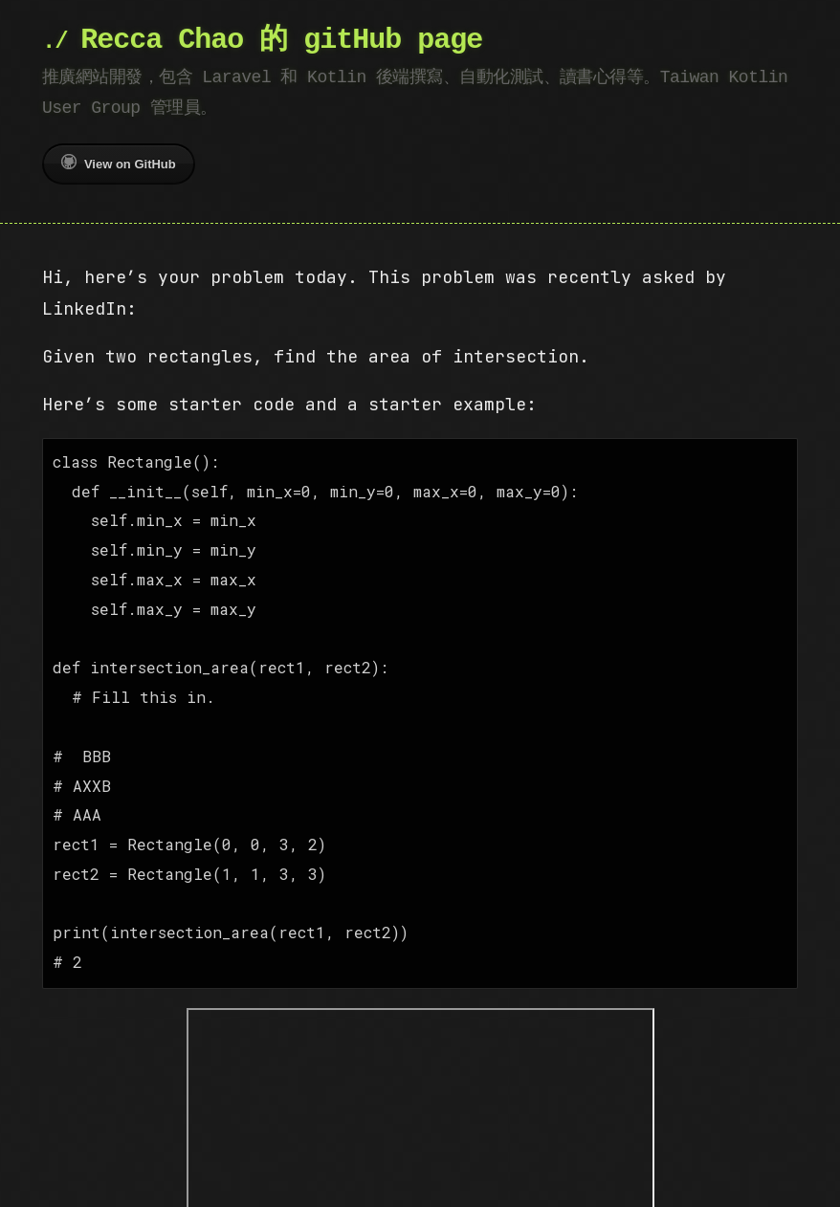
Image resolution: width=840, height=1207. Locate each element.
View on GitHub (118, 162)
